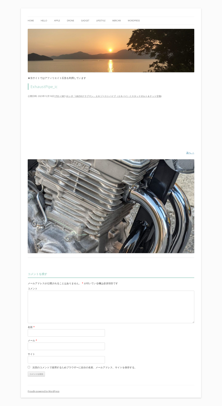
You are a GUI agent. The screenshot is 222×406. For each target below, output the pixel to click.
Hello (44, 20)
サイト (31, 354)
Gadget (85, 20)
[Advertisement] (111, 124)
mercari (116, 20)
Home (31, 20)
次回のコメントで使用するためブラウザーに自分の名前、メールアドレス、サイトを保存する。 (84, 367)
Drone (70, 20)
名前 (31, 327)
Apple (57, 20)
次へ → (190, 152)
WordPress (134, 20)
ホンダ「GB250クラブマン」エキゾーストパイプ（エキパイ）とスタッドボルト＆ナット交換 (113, 96)
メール (32, 340)
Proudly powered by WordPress (43, 391)
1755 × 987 (59, 96)
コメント (32, 288)
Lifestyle (100, 20)
